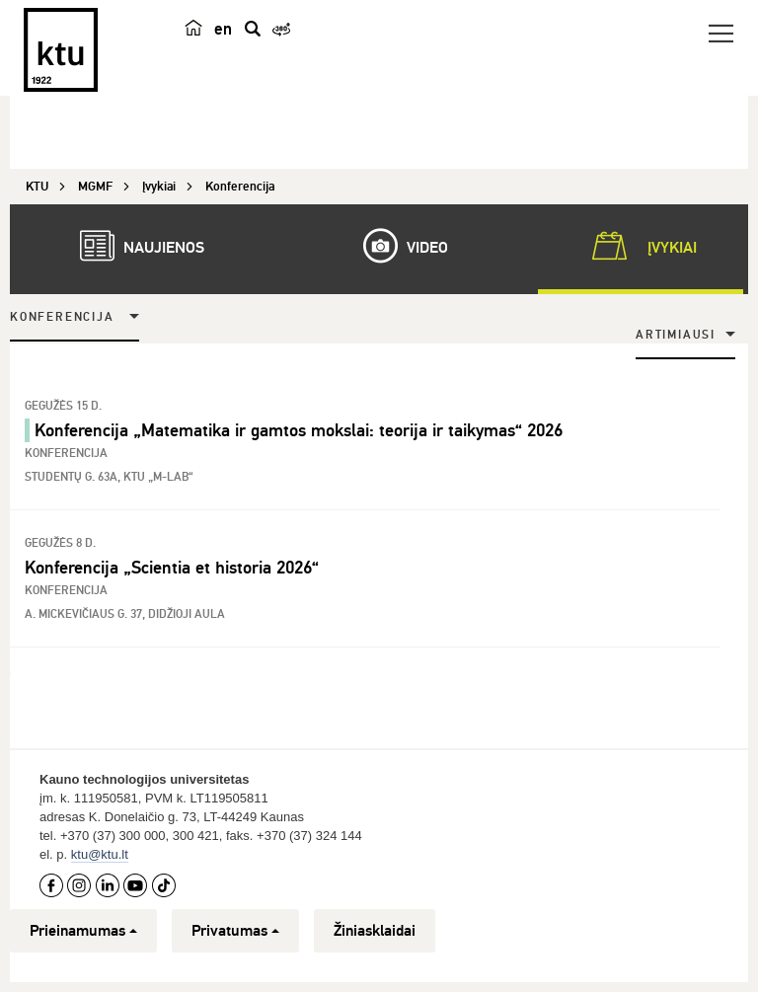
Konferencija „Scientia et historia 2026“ (172, 567)
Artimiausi (676, 335)
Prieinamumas (83, 931)
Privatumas (235, 931)
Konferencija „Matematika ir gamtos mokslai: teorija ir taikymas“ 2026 (299, 430)
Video (395, 246)
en (223, 31)
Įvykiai (640, 246)
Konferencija (62, 317)
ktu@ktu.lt (99, 854)
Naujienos (132, 246)
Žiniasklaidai (375, 931)
